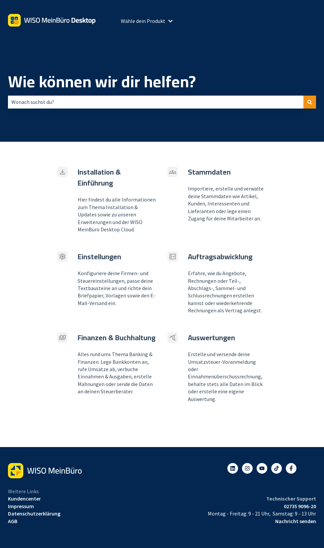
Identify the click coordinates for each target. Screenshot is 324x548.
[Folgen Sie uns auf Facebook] (291, 468)
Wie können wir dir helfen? (102, 81)
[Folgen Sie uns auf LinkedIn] (232, 468)
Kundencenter (24, 498)
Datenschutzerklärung (34, 513)
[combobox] (155, 102)
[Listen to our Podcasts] (276, 468)
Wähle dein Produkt (143, 21)
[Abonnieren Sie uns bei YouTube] (262, 468)
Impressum (21, 506)
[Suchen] (309, 102)
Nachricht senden (295, 521)
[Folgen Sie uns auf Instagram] (247, 468)
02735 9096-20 (300, 506)
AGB (12, 521)
